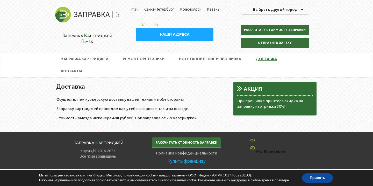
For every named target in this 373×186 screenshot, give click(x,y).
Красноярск (190, 9)
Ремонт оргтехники (143, 59)
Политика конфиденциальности (186, 153)
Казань (213, 9)
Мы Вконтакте (270, 151)
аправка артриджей (98, 142)
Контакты (71, 71)
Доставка (266, 59)
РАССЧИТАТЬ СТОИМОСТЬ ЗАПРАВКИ (186, 142)
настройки (239, 180)
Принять (317, 177)
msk (134, 9)
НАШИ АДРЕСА (175, 34)
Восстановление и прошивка (210, 59)
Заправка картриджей (84, 59)
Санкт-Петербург (159, 9)
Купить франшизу (186, 161)
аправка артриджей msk (87, 38)
